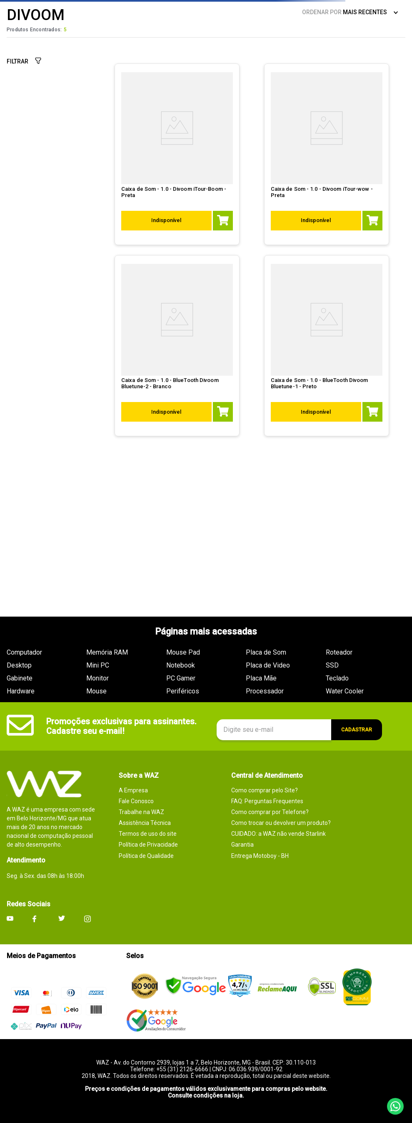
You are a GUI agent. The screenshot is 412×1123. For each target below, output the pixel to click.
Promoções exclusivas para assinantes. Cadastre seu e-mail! (121, 726)
